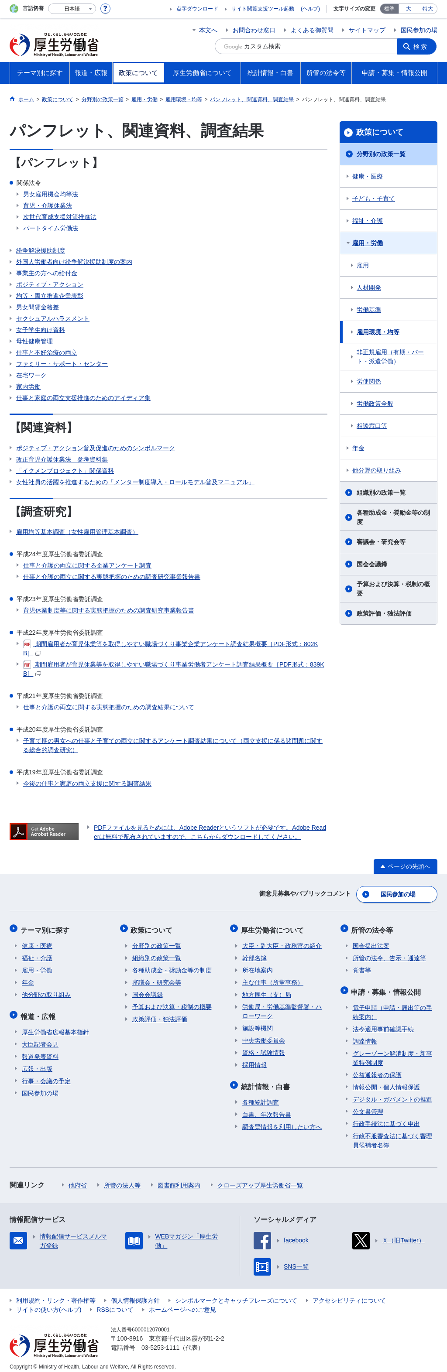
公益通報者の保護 (377, 1068)
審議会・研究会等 (381, 541)
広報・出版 (37, 1062)
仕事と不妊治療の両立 (46, 352)
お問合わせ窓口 (254, 30)
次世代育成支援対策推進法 (59, 216)
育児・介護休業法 (47, 205)
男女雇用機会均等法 (50, 194)
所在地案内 (257, 966)
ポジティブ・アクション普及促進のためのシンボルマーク (95, 448)
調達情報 (365, 1035)
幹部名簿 (254, 954)
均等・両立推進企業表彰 (49, 295)
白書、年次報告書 (266, 1108)
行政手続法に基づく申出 (386, 1117)
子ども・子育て (373, 198)
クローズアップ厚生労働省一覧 (260, 1179)
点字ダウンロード (197, 9)
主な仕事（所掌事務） (272, 978)
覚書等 (362, 966)
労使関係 (369, 381)
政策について (379, 132)
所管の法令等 (374, 927)
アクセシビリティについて (349, 1294)
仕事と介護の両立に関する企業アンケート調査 (87, 565)
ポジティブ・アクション (49, 284)
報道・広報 (39, 1011)
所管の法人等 (122, 1179)
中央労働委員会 (263, 1036)
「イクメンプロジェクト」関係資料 (65, 470)
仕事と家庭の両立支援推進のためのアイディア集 (83, 397)
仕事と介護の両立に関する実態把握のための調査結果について (108, 707)
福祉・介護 (367, 220)
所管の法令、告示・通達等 (389, 954)
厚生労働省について (273, 927)
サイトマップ (367, 30)
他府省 (78, 1179)
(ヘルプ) (310, 9)
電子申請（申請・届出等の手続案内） (392, 1006)
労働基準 (369, 309)
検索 (421, 46)
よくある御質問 (312, 30)
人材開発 (369, 287)
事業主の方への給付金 (46, 273)
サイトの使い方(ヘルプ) (48, 1303)
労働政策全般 (375, 403)
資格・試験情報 (263, 1049)
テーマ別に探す (46, 927)
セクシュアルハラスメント (52, 318)
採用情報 (254, 1061)
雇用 (363, 265)
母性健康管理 (34, 341)
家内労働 (28, 386)
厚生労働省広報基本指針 (55, 1026)
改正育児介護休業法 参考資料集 (62, 459)
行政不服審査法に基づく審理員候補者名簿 (392, 1134)
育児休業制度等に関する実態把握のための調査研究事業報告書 (108, 610)
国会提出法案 (371, 942)
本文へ (208, 30)
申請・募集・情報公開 (388, 987)
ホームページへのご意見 (182, 1303)
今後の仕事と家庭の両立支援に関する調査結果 (87, 783)
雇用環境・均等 (378, 331)
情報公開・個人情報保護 (386, 1081)
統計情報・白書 (266, 1081)
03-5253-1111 (160, 1341)
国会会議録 (372, 564)
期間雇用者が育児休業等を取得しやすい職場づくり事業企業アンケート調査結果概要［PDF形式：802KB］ (170, 648)
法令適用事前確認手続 (383, 1023)
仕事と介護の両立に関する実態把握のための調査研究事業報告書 (111, 576)
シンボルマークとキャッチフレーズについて (236, 1294)
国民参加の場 (419, 30)
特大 (428, 9)
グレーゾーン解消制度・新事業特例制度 (392, 1052)
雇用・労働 (367, 243)
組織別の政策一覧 (381, 492)
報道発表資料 (40, 1050)
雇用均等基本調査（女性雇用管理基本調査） (77, 531)
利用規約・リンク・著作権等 (56, 1294)
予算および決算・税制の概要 (393, 589)
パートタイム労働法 (50, 228)
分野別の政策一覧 (381, 154)
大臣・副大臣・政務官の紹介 (282, 942)
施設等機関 (257, 1024)
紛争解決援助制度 (40, 250)
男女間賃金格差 (37, 307)
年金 (358, 448)
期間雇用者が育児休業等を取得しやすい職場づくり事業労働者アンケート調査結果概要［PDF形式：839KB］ (173, 668)
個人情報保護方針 (135, 1294)
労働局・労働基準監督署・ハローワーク (282, 1008)
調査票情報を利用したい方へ (282, 1120)
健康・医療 (367, 176)
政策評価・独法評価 (384, 613)
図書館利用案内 (179, 1179)
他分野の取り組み (376, 470)
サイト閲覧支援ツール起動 (262, 9)
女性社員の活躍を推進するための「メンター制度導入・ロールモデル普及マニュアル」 (135, 482)
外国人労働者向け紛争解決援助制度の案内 (74, 261)
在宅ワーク (31, 375)
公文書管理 (368, 1105)
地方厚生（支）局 (266, 991)
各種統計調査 (260, 1096)
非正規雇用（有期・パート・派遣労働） (390, 357)
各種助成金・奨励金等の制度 (393, 517)
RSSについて (115, 1303)
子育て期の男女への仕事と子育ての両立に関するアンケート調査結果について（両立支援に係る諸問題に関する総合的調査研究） (173, 745)
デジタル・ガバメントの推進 (392, 1093)
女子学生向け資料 (40, 329)
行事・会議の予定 (46, 1074)
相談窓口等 (372, 425)
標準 (389, 9)
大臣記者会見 (40, 1038)
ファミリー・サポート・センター (62, 363)
